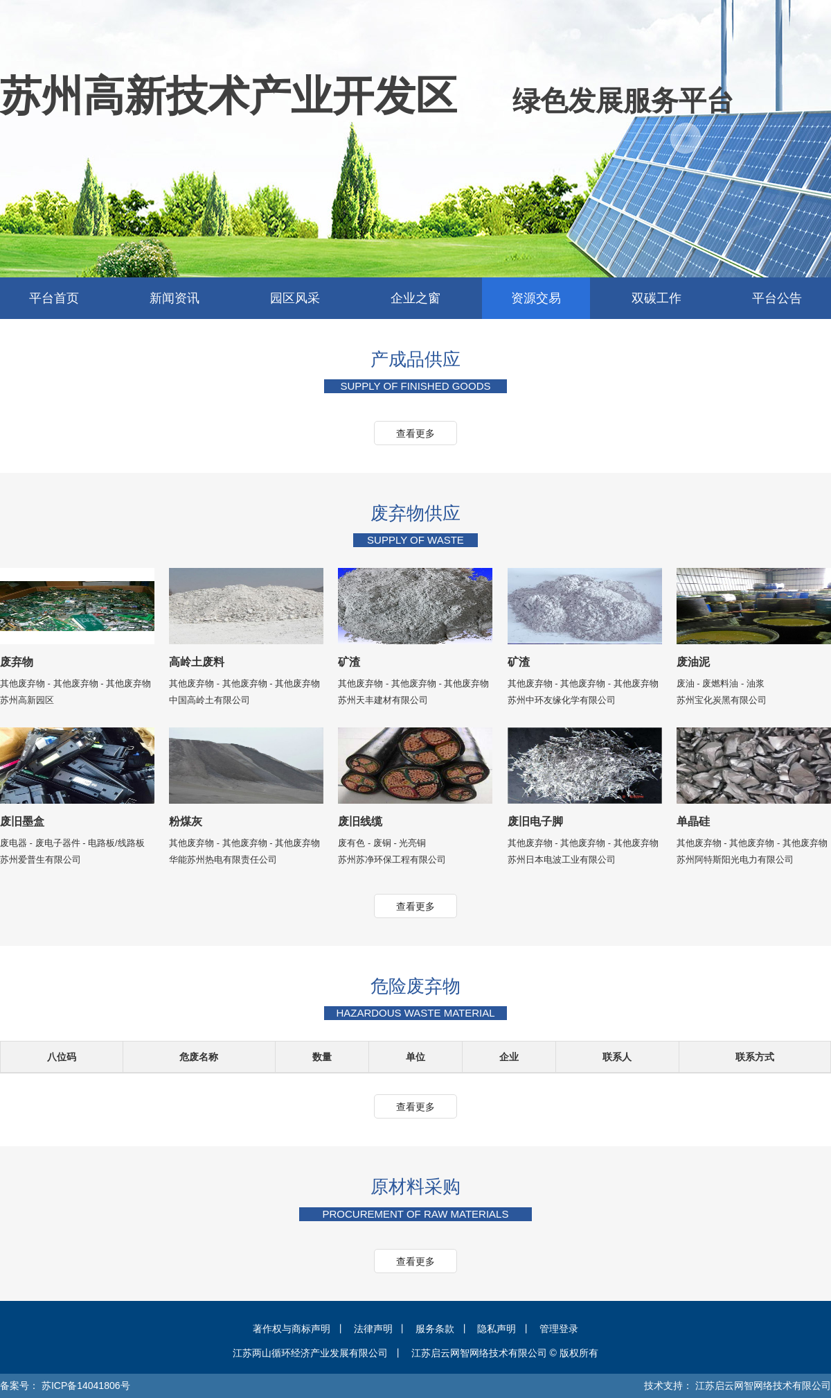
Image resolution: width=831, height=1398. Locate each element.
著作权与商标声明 (291, 1328)
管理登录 (558, 1328)
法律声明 (373, 1328)
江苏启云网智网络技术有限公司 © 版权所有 (504, 1352)
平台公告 (777, 298)
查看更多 (415, 433)
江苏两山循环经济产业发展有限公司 (310, 1352)
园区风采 (295, 298)
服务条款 (435, 1328)
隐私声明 (496, 1328)
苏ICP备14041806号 (86, 1385)
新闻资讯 (174, 298)
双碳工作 (656, 298)
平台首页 (54, 298)
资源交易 (536, 298)
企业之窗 (415, 298)
